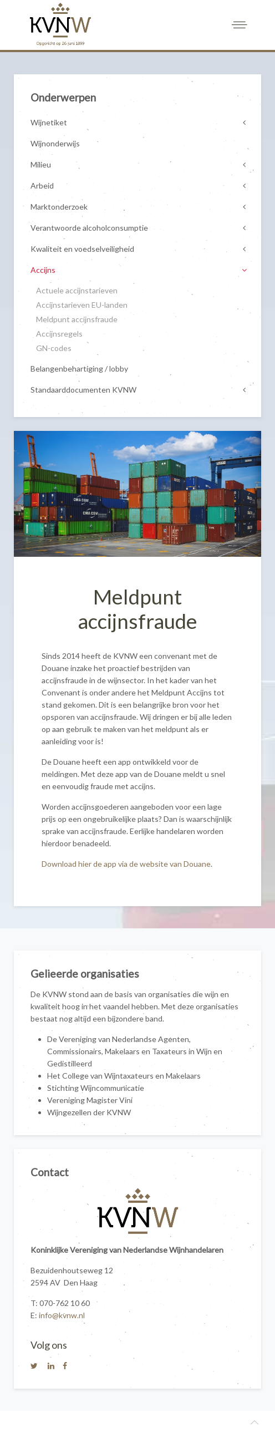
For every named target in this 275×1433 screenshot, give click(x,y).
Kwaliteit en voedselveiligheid (82, 248)
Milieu (40, 164)
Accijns (42, 270)
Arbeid (42, 185)
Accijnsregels (59, 333)
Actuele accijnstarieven (77, 290)
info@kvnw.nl (62, 1315)
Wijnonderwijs (55, 143)
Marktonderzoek (59, 206)
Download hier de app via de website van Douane (126, 863)
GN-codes (54, 348)
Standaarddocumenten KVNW (83, 389)
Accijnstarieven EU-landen (82, 304)
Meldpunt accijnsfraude (77, 319)
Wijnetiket (48, 122)
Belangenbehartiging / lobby (79, 368)
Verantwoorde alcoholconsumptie (89, 227)
